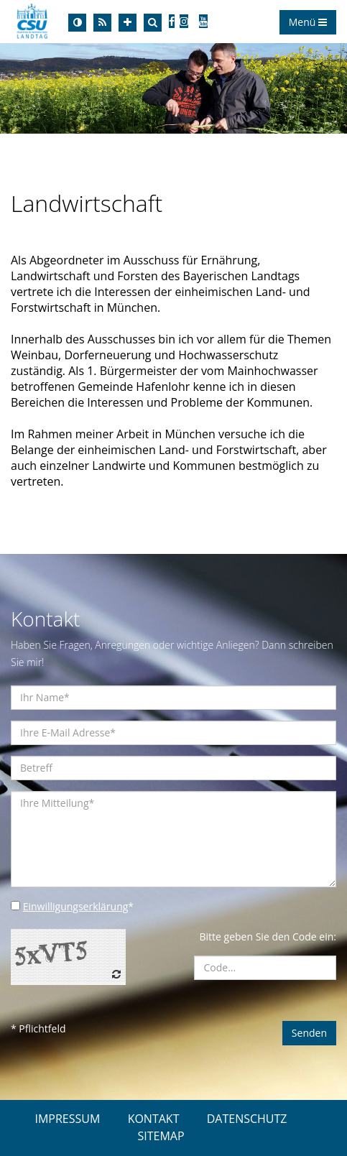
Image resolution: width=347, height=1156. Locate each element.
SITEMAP (160, 1136)
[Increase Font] (128, 23)
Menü (308, 22)
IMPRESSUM (67, 1119)
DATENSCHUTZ (247, 1119)
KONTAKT (154, 1119)
